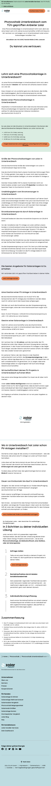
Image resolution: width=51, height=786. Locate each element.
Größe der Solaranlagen (27, 166)
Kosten (20, 297)
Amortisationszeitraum (30, 307)
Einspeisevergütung (37, 240)
